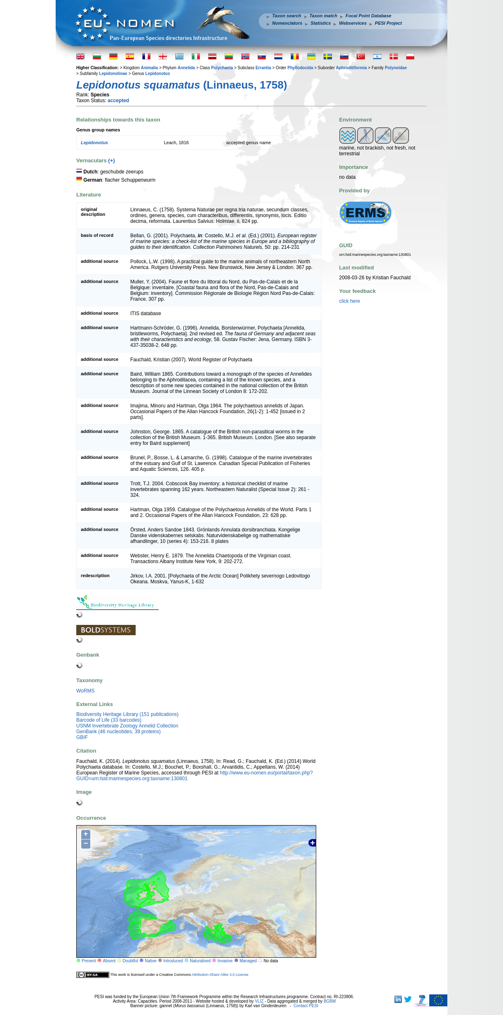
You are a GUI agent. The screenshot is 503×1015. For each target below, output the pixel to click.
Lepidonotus (157, 73)
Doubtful (130, 961)
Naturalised (200, 961)
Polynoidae (396, 67)
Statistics (320, 23)
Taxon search (286, 15)
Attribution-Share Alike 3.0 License (220, 975)
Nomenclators (287, 23)
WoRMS (85, 691)
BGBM (330, 1001)
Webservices (353, 23)
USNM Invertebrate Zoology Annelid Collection (127, 726)
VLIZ (259, 1001)
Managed (248, 961)
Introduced (173, 961)
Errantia (263, 67)
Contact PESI (306, 1005)
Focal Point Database (368, 15)
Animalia (149, 67)
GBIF (82, 737)
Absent (109, 961)
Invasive (225, 961)
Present (89, 961)
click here (349, 301)
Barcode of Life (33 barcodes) (108, 720)
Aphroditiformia (351, 67)
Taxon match (323, 15)
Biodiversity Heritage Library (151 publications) (127, 714)
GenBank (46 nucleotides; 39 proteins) (118, 731)
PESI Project (388, 23)
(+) (111, 160)
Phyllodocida (300, 67)
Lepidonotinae (113, 73)
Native (150, 961)
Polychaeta (222, 67)
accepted (118, 100)
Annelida (186, 67)
